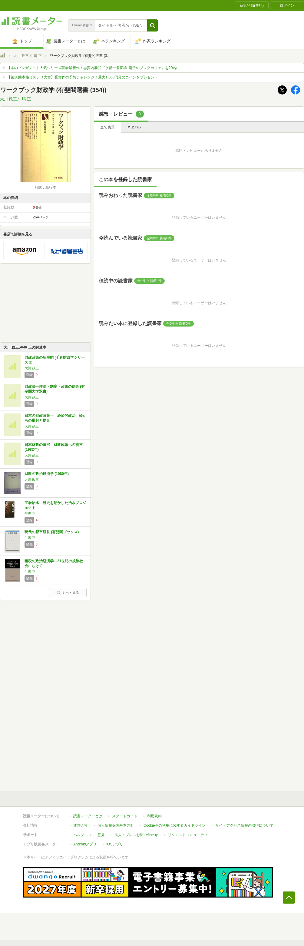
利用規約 (154, 816)
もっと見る (68, 592)
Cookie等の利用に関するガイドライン (175, 825)
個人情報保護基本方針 (115, 825)
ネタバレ (134, 127)
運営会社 (80, 825)
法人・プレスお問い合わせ (136, 835)
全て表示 (107, 127)
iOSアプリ (114, 844)
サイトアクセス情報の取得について (244, 825)
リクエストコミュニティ (188, 835)
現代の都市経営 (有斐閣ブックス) (52, 532)
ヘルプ (78, 835)
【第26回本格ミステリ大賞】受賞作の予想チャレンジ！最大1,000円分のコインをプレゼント (82, 77)
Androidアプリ (85, 844)
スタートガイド (124, 816)
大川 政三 (32, 368)
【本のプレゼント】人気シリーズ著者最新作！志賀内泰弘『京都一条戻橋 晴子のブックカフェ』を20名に (93, 68)
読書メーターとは (87, 816)
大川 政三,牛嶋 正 (27, 56)
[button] (152, 25)
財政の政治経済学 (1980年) (47, 474)
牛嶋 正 (30, 513)
